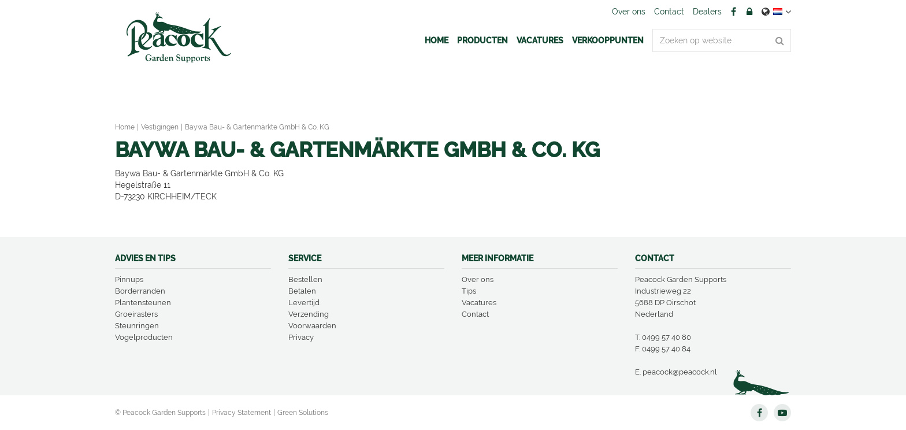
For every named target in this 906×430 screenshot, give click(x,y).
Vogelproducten (144, 337)
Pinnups (129, 279)
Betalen (302, 291)
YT (782, 412)
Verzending (308, 314)
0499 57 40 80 (666, 337)
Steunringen (137, 325)
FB (733, 11)
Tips (469, 291)
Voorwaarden (312, 325)
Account (749, 11)
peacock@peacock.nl (680, 372)
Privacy (301, 337)
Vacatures (479, 302)
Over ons (477, 279)
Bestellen (305, 279)
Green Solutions (302, 413)
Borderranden (140, 291)
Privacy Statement (241, 413)
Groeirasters (136, 314)
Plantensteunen (143, 302)
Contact (475, 314)
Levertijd (304, 302)
